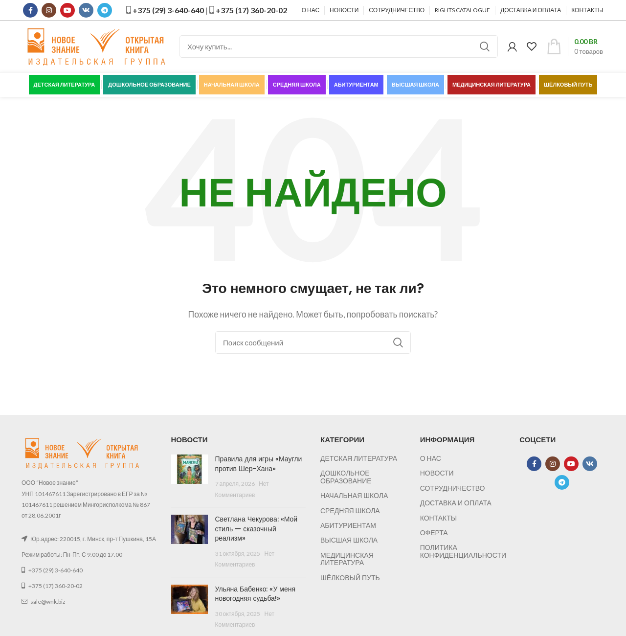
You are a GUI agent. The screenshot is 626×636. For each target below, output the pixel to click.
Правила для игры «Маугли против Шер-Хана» (258, 464)
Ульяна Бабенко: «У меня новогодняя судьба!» (255, 594)
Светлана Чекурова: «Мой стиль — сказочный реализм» (256, 528)
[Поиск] (338, 46)
